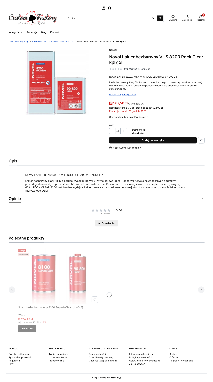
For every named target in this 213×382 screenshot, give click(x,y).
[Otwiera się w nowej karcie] (103, 8)
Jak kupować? (137, 363)
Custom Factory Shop (18, 41)
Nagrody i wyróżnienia (181, 360)
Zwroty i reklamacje (19, 354)
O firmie (173, 357)
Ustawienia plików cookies (143, 360)
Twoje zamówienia (58, 354)
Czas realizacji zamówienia (103, 360)
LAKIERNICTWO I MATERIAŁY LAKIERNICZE (52, 41)
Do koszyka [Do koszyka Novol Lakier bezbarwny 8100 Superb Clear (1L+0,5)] (27, 328)
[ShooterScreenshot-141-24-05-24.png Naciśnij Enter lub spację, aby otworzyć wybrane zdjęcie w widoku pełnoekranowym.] (56, 82)
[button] (160, 18)
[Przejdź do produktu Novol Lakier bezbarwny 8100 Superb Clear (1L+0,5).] (58, 276)
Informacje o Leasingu (141, 354)
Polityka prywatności (140, 357)
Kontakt (173, 354)
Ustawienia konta (58, 357)
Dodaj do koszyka (153, 140)
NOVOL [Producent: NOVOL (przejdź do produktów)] (113, 50)
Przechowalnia (56, 360)
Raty (11, 363)
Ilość (111, 125)
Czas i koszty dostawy (101, 357)
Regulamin (14, 360)
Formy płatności (97, 354)
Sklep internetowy (105, 377)
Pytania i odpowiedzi (20, 357)
